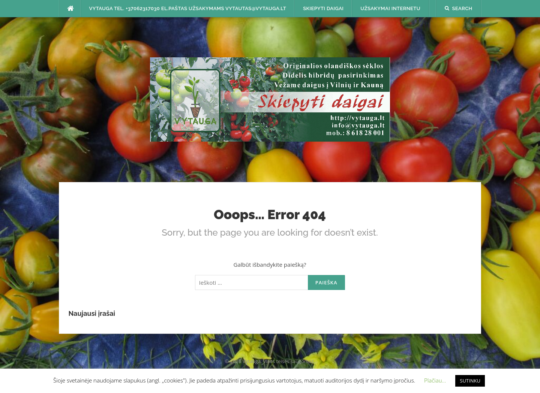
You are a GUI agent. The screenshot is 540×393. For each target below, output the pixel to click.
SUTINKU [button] (470, 380)
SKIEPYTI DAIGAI (323, 8)
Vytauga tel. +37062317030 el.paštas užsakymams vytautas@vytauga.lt (187, 8)
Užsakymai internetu (390, 8)
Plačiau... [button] (435, 380)
